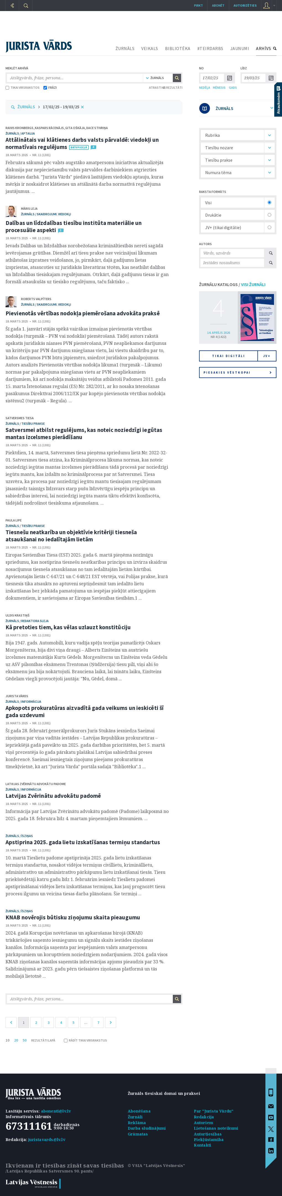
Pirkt (198, 5)
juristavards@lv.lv (46, 1139)
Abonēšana (139, 1111)
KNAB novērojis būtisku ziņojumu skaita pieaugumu (73, 917)
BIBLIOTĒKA (177, 48)
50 (25, 1040)
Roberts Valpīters (36, 299)
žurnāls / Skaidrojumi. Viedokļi (46, 214)
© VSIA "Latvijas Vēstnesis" (156, 1165)
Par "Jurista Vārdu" (214, 1111)
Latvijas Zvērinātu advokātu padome (36, 784)
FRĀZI (50, 87)
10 (7, 1040)
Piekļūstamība (209, 1139)
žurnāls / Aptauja (20, 133)
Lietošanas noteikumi (216, 1128)
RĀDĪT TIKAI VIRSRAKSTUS (85, 1040)
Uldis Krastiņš (18, 615)
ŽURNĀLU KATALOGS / (232, 284)
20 (16, 1040)
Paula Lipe (14, 520)
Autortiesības (208, 1134)
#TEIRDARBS (210, 48)
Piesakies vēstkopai (237, 372)
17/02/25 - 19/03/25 (61, 106)
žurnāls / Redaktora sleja (27, 621)
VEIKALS (149, 48)
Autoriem (203, 1122)
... (85, 1022)
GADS (233, 87)
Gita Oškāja (75, 128)
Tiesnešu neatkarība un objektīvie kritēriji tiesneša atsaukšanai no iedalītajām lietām (71, 535)
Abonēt (218, 5)
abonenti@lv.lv (56, 1111)
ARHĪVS (263, 48)
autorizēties (245, 5)
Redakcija (204, 1116)
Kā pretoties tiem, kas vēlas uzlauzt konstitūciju (68, 627)
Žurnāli (135, 1116)
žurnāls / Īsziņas (19, 836)
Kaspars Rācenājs (49, 128)
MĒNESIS (219, 87)
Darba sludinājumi (147, 1128)
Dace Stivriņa (97, 128)
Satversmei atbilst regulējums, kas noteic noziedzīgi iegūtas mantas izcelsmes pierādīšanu (84, 433)
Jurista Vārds (17, 696)
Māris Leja (29, 208)
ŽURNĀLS (125, 48)
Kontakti (203, 1145)
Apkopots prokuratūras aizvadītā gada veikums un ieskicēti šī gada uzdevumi (85, 711)
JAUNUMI (239, 48)
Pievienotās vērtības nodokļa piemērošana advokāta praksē (83, 313)
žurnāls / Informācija (23, 701)
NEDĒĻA (204, 87)
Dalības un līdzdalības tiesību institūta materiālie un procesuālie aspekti (74, 226)
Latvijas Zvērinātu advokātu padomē (53, 795)
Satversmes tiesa (20, 418)
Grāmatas (138, 1134)
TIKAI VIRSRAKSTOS (23, 87)
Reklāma (137, 1122)
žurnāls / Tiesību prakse (25, 423)
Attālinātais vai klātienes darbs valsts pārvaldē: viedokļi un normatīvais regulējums (82, 143)
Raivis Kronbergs (19, 128)
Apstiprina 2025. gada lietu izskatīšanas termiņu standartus (83, 842)
